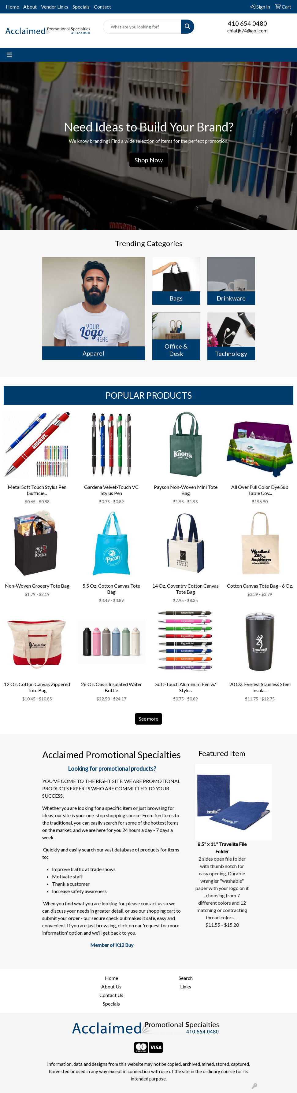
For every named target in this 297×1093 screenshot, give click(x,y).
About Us (111, 986)
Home (12, 6)
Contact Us (111, 995)
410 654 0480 (247, 23)
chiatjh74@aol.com (247, 30)
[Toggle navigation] (9, 54)
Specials (81, 6)
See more (148, 719)
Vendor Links (54, 6)
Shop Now (149, 160)
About (30, 6)
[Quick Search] (142, 27)
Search (186, 978)
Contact (102, 6)
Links (185, 986)
